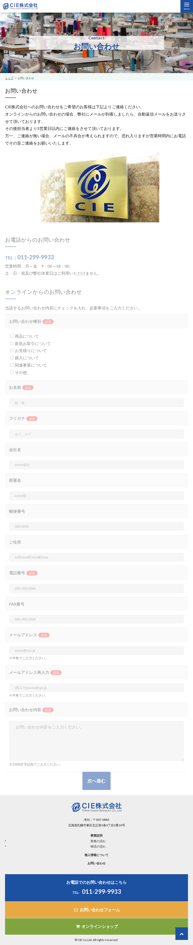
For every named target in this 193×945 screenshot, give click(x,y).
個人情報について (96, 855)
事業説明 (96, 835)
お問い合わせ (96, 863)
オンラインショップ (96, 926)
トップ (9, 78)
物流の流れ (98, 846)
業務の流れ (98, 841)
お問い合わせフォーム (96, 909)
